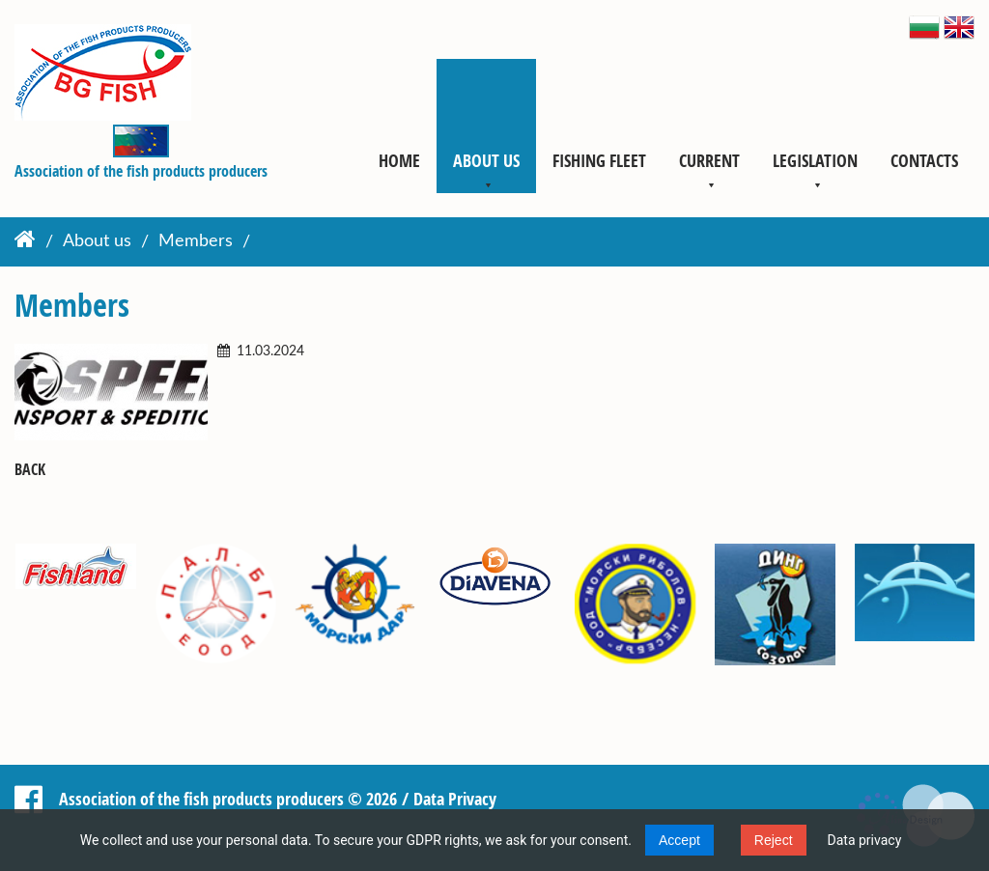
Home (399, 160)
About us (486, 160)
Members (195, 242)
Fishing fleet (599, 160)
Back (29, 470)
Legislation (815, 160)
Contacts (924, 160)
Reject (773, 840)
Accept (679, 840)
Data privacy (865, 840)
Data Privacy (454, 798)
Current (709, 160)
